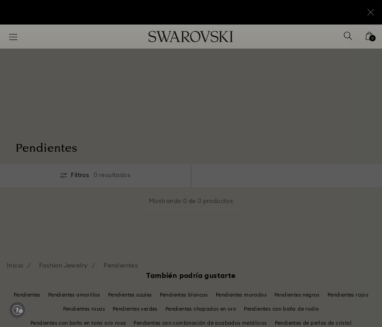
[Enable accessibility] (17, 310)
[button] (340, 107)
